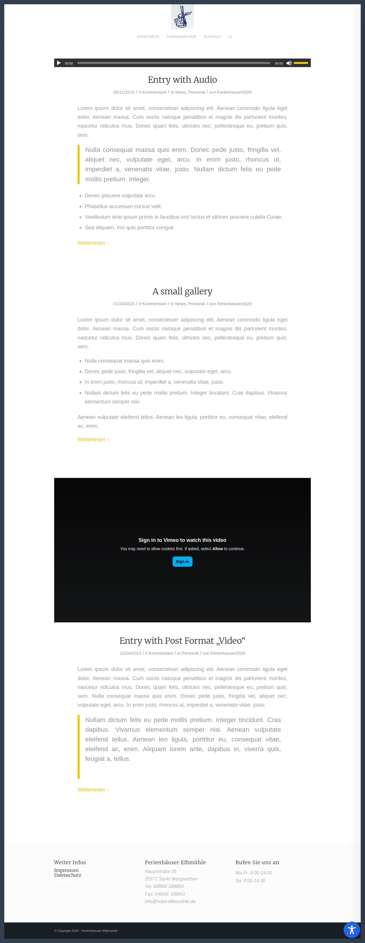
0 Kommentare (153, 92)
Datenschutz (67, 875)
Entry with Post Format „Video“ (182, 640)
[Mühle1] (182, 16)
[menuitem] (148, 37)
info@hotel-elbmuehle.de (170, 901)
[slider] (174, 63)
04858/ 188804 (168, 886)
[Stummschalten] (289, 63)
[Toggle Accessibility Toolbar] (352, 930)
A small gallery (183, 291)
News (180, 92)
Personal (196, 92)
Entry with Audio (182, 79)
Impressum (66, 870)
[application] (182, 63)
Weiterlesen (94, 243)
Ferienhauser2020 (234, 92)
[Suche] (228, 37)
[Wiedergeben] (59, 63)
